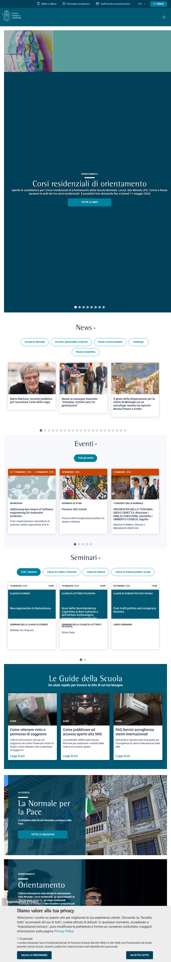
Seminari (85, 560)
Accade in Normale (35, 343)
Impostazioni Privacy (22, 901)
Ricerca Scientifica (85, 353)
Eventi (85, 446)
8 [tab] (104, 307)
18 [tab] (109, 431)
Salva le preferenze (34, 955)
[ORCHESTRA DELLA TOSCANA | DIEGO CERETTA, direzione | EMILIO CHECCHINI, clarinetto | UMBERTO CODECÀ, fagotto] (135, 503)
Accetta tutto (139, 955)
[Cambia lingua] (144, 4)
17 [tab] (105, 431)
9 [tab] (73, 431)
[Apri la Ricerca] (158, 4)
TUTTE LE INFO (89, 202)
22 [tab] (125, 431)
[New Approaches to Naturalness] (32, 617)
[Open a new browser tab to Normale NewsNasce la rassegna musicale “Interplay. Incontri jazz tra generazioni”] (83, 389)
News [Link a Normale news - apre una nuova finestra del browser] (85, 328)
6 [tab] (96, 307)
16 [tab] (101, 431)
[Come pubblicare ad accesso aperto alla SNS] (85, 728)
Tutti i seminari (29, 574)
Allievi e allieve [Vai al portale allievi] (51, 3)
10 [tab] (77, 431)
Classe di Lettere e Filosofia (61, 574)
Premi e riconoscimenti (110, 343)
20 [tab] (117, 431)
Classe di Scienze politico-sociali (133, 574)
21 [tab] (121, 431)
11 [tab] (81, 431)
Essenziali (26, 938)
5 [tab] (92, 307)
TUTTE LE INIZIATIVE (42, 836)
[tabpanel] (32, 392)
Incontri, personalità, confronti (71, 343)
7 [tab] (100, 307)
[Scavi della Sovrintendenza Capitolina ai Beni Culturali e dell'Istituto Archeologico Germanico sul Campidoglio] (83, 618)
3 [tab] (83, 307)
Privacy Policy (64, 931)
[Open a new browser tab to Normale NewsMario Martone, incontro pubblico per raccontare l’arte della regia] (32, 387)
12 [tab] (85, 431)
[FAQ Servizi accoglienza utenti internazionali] (138, 728)
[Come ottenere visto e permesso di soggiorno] (32, 728)
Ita (142, 4)
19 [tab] (113, 431)
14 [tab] (93, 431)
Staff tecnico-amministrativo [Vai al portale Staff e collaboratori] (117, 3)
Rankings (139, 343)
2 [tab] (79, 307)
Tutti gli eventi (85, 460)
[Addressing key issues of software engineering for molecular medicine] (32, 502)
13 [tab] (89, 431)
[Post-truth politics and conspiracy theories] (135, 615)
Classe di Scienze (96, 574)
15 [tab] (97, 431)
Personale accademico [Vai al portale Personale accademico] (80, 3)
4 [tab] (88, 307)
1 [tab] (75, 307)
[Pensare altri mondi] (83, 500)
